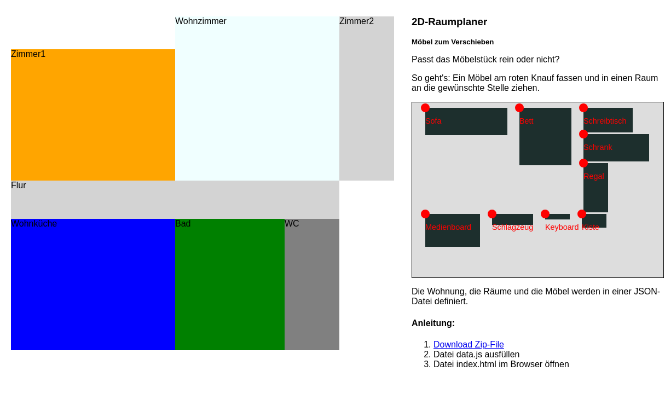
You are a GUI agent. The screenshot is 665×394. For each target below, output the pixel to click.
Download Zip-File (468, 344)
